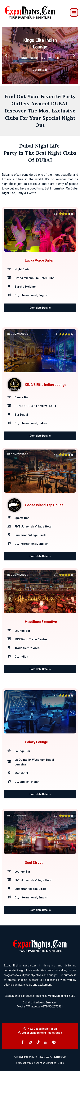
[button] (74, 12)
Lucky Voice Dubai (39, 264)
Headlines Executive (41, 640)
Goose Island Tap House (44, 515)
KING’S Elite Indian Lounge (45, 389)
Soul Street (34, 890)
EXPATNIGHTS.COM (56, 1085)
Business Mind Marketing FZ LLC (55, 1024)
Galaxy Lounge (36, 765)
